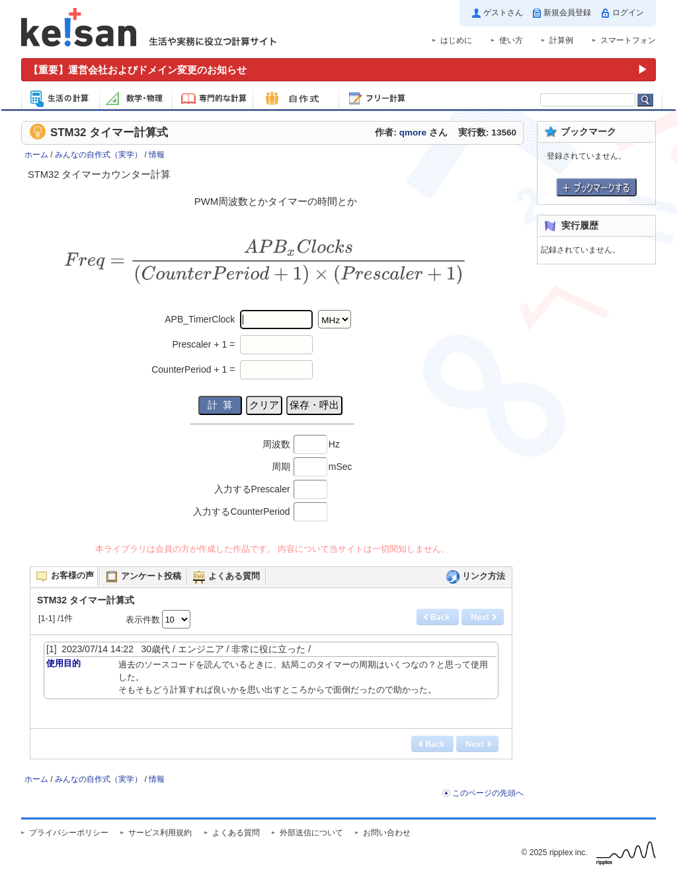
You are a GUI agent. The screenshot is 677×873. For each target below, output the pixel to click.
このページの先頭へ (488, 793)
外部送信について (311, 832)
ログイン (628, 12)
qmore (412, 132)
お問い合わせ (387, 832)
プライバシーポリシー (68, 832)
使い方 (511, 40)
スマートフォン (628, 40)
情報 (157, 154)
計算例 (561, 40)
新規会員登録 (567, 12)
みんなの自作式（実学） (98, 154)
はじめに (456, 40)
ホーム (36, 154)
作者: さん (411, 132)
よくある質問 (236, 832)
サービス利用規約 (160, 832)
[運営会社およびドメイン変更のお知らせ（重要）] (338, 69)
